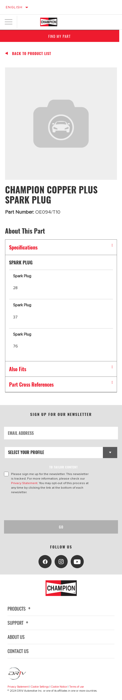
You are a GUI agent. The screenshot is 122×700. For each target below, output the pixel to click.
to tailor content (63, 467)
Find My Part (61, 36)
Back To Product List (31, 53)
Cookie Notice (59, 686)
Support (19, 622)
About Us (16, 637)
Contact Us (18, 651)
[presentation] (46, 507)
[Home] (48, 22)
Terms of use (76, 686)
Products (20, 608)
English (14, 7)
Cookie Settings (40, 686)
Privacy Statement (24, 483)
